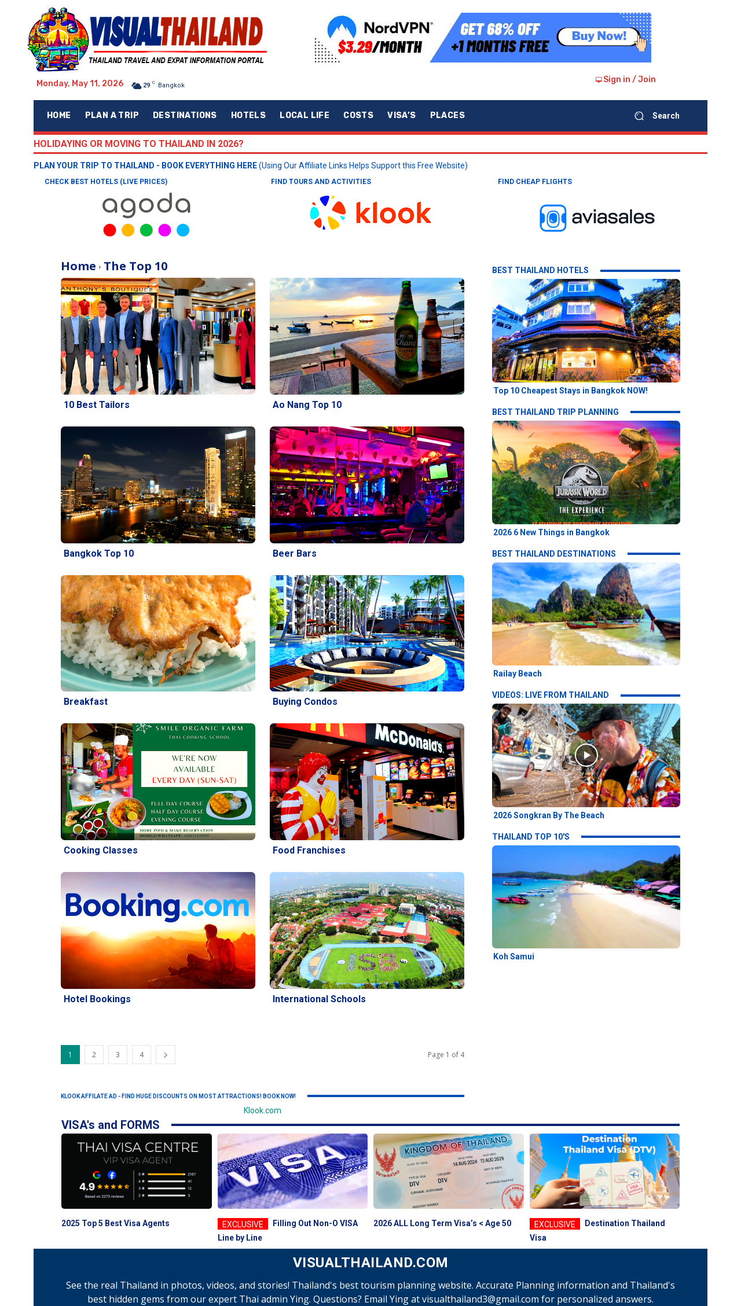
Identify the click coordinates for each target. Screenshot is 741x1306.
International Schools (319, 999)
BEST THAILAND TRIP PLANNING (555, 412)
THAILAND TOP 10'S (531, 836)
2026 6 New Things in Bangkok (551, 532)
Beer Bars (295, 553)
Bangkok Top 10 (99, 553)
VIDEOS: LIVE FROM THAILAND (550, 695)
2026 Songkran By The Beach (548, 815)
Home (78, 266)
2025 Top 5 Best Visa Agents (115, 1223)
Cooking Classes (101, 850)
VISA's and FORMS (110, 1125)
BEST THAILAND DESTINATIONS (554, 553)
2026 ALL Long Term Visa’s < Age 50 (442, 1223)
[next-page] (165, 1054)
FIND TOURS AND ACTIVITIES (321, 182)
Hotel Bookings (97, 999)
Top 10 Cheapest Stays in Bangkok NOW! (570, 390)
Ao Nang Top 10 (307, 404)
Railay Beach (517, 673)
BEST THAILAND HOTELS (540, 270)
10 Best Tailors (97, 404)
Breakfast (86, 701)
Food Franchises (309, 850)
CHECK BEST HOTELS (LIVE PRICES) (106, 182)
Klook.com (262, 1110)
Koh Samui (513, 956)
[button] (652, 116)
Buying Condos (305, 701)
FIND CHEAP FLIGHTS (535, 182)
